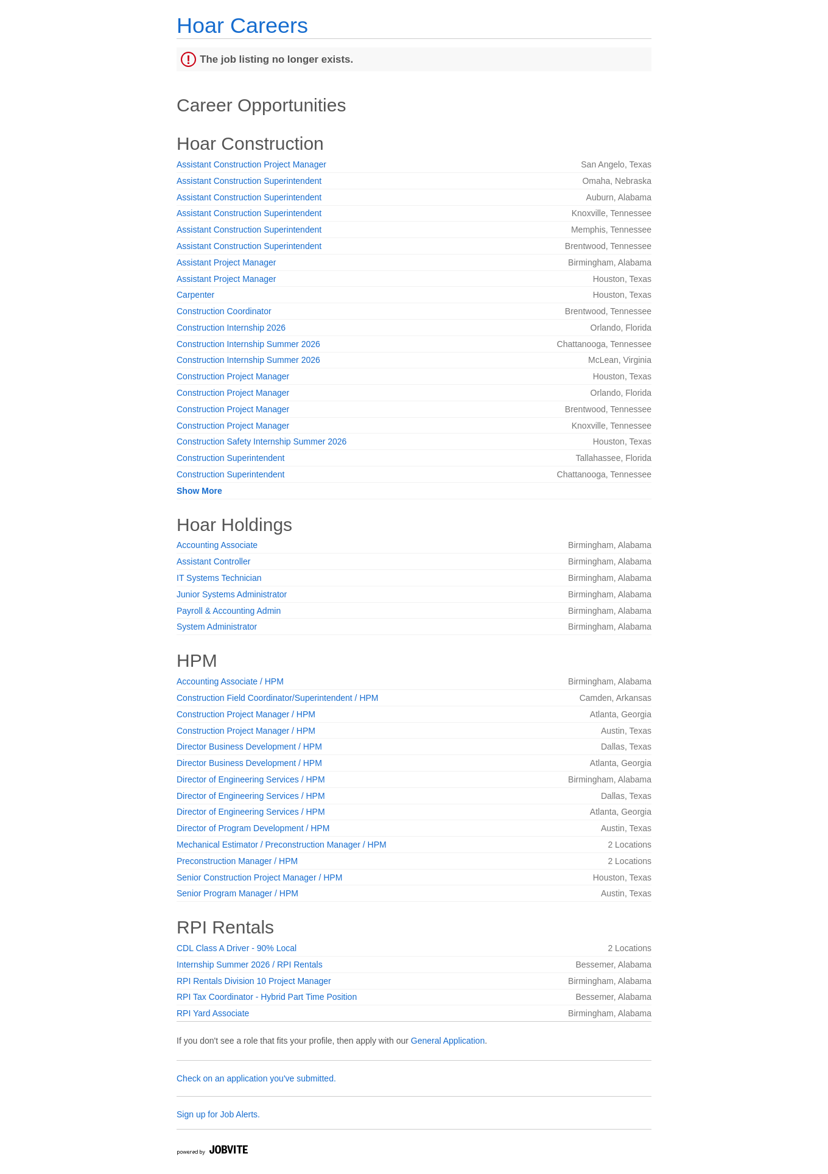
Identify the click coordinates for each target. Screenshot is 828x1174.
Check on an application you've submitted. (256, 1078)
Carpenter (195, 295)
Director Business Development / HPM (249, 746)
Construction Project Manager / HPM (246, 714)
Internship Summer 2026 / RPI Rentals (250, 964)
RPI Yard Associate (213, 1013)
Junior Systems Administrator (232, 594)
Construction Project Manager (233, 376)
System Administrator (217, 626)
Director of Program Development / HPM (253, 828)
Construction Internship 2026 (231, 327)
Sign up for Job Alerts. (218, 1114)
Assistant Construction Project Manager (251, 164)
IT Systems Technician (219, 578)
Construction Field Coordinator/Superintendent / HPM (278, 698)
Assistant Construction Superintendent (249, 181)
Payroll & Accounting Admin (229, 611)
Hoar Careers (242, 25)
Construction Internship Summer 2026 (248, 344)
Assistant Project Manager (226, 262)
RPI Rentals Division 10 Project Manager (254, 981)
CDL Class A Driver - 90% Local (236, 948)
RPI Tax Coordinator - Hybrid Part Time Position (267, 997)
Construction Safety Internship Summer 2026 (261, 441)
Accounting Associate (217, 545)
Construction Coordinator (224, 311)
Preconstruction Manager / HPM (237, 861)
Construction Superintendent (230, 458)
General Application (448, 1041)
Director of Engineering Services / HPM (251, 779)
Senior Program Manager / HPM (237, 893)
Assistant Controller (213, 561)
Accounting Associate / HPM (230, 681)
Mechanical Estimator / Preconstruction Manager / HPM (282, 844)
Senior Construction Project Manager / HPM (259, 877)
